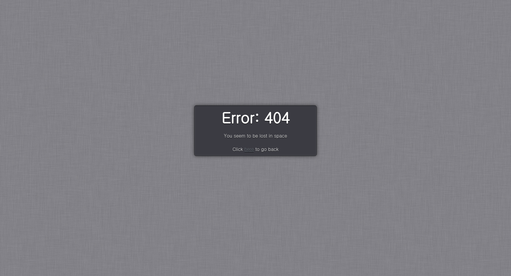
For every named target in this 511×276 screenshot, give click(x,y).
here (249, 149)
